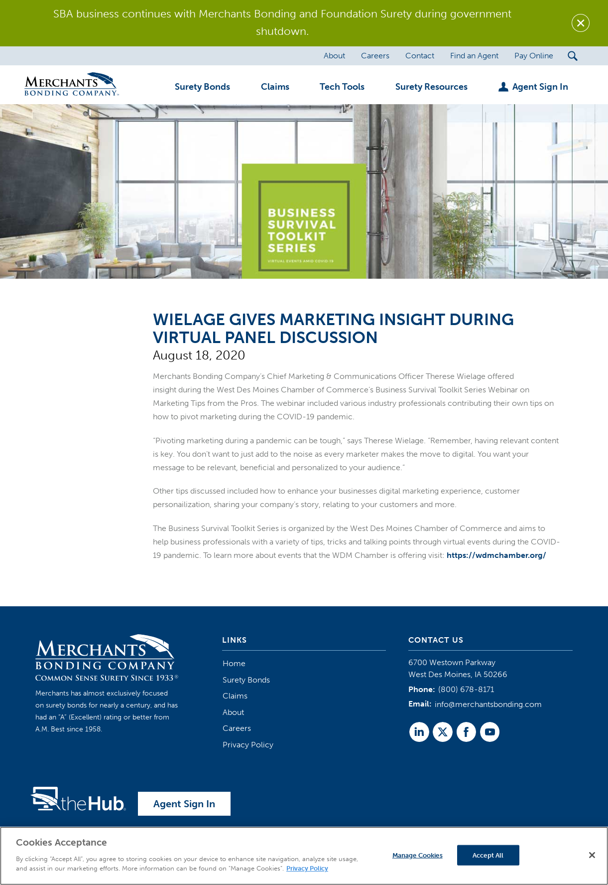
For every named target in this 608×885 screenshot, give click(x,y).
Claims (235, 696)
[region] (304, 856)
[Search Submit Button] (572, 55)
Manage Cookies (417, 855)
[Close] (592, 855)
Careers (237, 728)
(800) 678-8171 (466, 689)
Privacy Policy (248, 744)
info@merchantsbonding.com (488, 704)
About (233, 712)
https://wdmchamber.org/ (496, 555)
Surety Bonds (246, 680)
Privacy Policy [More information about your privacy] (307, 868)
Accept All (488, 855)
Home (234, 663)
